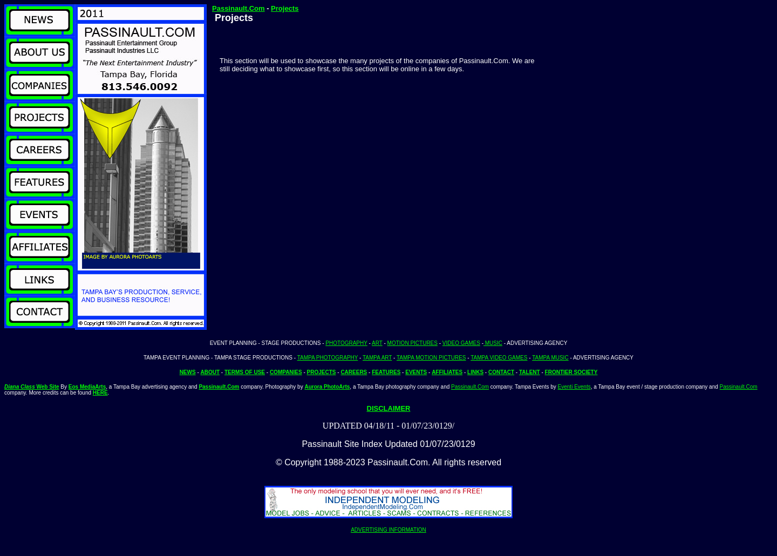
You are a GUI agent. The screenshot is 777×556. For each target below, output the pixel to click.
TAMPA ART (377, 358)
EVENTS (416, 372)
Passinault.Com (238, 8)
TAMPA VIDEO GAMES (499, 358)
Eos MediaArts (87, 387)
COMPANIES (286, 372)
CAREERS (353, 372)
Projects (284, 8)
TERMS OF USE (244, 372)
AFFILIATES (447, 372)
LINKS (475, 372)
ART (377, 343)
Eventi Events (574, 387)
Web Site (31, 387)
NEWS (188, 372)
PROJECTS (321, 372)
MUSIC (492, 343)
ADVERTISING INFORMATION (388, 530)
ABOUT (210, 372)
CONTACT (501, 372)
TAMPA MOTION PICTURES (431, 358)
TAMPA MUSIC (550, 358)
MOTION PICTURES (412, 343)
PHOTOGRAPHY (346, 343)
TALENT (529, 372)
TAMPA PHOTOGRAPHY (327, 358)
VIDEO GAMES (461, 343)
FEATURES (386, 372)
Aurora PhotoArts (327, 387)
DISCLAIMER (389, 408)
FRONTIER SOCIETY (571, 372)
